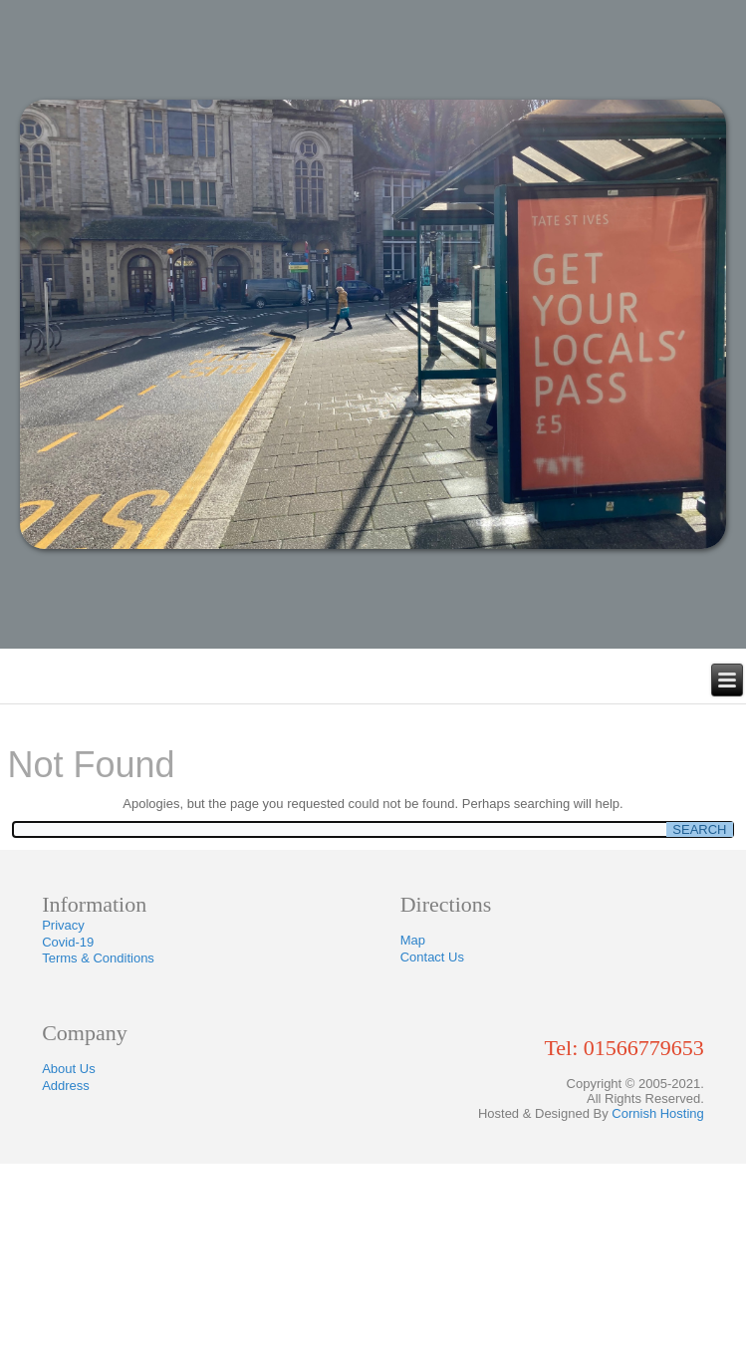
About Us (68, 1068)
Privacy (63, 925)
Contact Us (432, 957)
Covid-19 (68, 942)
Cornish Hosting (658, 1113)
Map (412, 940)
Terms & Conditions (98, 958)
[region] (373, 324)
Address (66, 1085)
